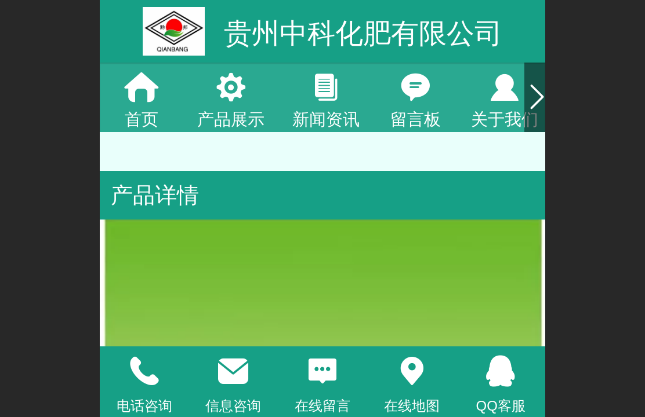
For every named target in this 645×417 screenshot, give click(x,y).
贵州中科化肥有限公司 (363, 33)
